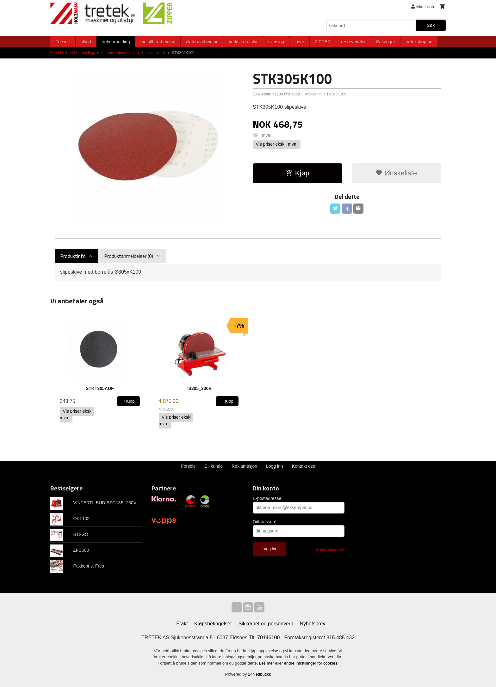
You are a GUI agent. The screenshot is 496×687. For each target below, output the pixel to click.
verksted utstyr (243, 41)
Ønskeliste (396, 173)
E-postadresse (267, 498)
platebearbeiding (202, 41)
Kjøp (297, 173)
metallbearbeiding (158, 41)
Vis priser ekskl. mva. (277, 144)
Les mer (267, 663)
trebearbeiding (116, 41)
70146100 (268, 637)
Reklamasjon (244, 466)
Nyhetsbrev (313, 623)
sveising (276, 41)
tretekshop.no (419, 41)
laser (299, 41)
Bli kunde (214, 466)
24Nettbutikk (259, 674)
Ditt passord (264, 521)
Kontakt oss (303, 466)
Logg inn (274, 466)
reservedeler (353, 41)
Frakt (182, 623)
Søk (431, 25)
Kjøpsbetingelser (213, 623)
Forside (62, 41)
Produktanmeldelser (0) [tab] (128, 256)
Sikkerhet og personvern (266, 623)
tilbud (86, 41)
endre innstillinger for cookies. (311, 663)
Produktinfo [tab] (73, 256)
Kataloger (385, 41)
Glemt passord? (329, 549)
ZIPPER (323, 41)
